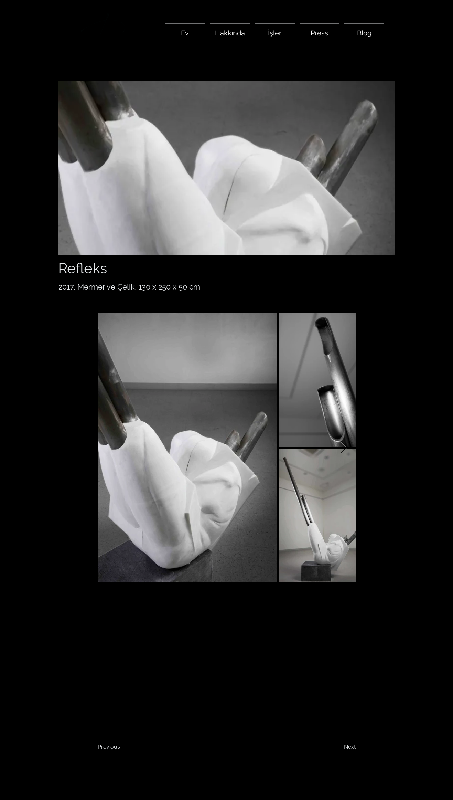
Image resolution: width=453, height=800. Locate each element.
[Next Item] (344, 447)
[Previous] (120, 747)
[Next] (338, 747)
